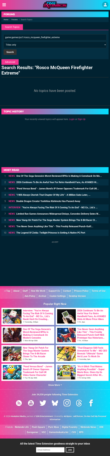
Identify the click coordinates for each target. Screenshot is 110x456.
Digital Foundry (69, 427)
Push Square (38, 427)
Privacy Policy (81, 291)
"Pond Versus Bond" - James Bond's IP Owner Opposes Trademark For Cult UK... (54, 188)
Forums (9, 14)
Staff (25, 291)
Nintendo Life (22, 427)
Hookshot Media (18, 416)
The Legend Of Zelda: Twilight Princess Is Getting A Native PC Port (47, 232)
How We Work (38, 291)
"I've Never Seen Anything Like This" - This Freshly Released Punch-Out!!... (51, 226)
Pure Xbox (53, 427)
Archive (42, 296)
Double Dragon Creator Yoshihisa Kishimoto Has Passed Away (44, 201)
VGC (44, 432)
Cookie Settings (58, 296)
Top (7, 291)
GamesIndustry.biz (58, 432)
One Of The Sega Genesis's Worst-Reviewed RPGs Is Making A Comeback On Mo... (55, 176)
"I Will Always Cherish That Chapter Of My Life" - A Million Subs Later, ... (50, 195)
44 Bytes (68, 416)
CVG (74, 432)
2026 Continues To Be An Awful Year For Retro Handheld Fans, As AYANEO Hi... (53, 182)
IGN (101, 427)
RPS (81, 432)
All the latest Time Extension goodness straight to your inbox (55, 443)
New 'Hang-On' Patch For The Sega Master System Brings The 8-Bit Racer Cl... (53, 220)
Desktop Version (77, 296)
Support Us (54, 291)
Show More (55, 385)
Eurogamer (32, 432)
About (16, 291)
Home (6, 19)
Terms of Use (99, 291)
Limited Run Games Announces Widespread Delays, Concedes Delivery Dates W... (54, 213)
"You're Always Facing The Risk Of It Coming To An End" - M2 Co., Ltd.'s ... (53, 207)
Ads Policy (30, 296)
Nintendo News (88, 427)
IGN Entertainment (44, 416)
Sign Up (82, 119)
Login (72, 119)
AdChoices (78, 416)
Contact (67, 291)
